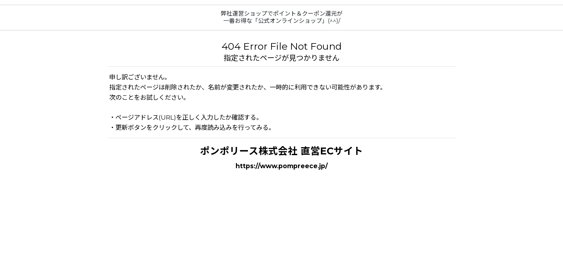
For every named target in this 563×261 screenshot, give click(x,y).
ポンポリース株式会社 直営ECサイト (281, 151)
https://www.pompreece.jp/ (282, 166)
